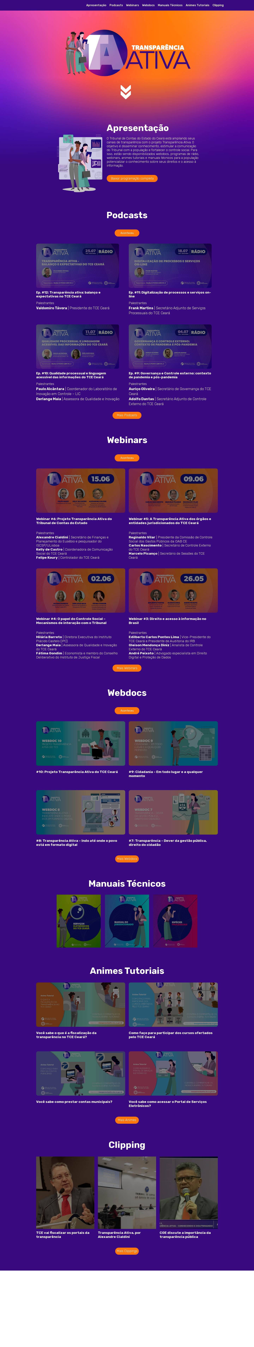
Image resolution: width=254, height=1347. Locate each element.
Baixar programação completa (132, 178)
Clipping (218, 5)
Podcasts (116, 5)
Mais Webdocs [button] (127, 879)
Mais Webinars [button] (127, 681)
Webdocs (148, 5)
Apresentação (96, 5)
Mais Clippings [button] (127, 1278)
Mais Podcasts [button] (127, 422)
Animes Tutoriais (197, 5)
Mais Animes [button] (127, 1147)
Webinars (132, 5)
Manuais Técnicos (170, 5)
